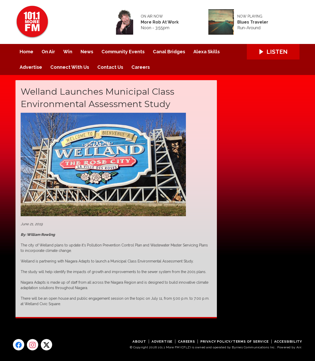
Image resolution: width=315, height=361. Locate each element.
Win (67, 51)
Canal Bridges (169, 51)
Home (26, 51)
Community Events (123, 51)
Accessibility (288, 341)
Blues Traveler (252, 22)
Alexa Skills (206, 51)
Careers (140, 67)
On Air (48, 51)
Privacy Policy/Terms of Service (234, 341)
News (87, 51)
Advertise (31, 67)
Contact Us (110, 67)
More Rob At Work (160, 22)
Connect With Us (69, 67)
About (139, 341)
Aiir (298, 347)
